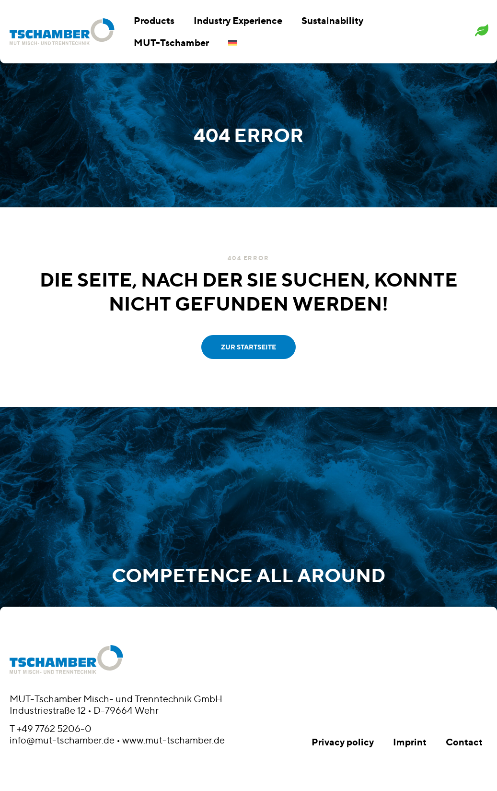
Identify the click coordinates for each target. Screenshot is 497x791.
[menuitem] (232, 43)
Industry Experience (238, 20)
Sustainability (332, 20)
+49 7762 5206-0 (54, 728)
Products (154, 20)
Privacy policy (343, 742)
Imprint (410, 742)
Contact (464, 742)
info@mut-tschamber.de (62, 740)
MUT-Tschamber (171, 42)
